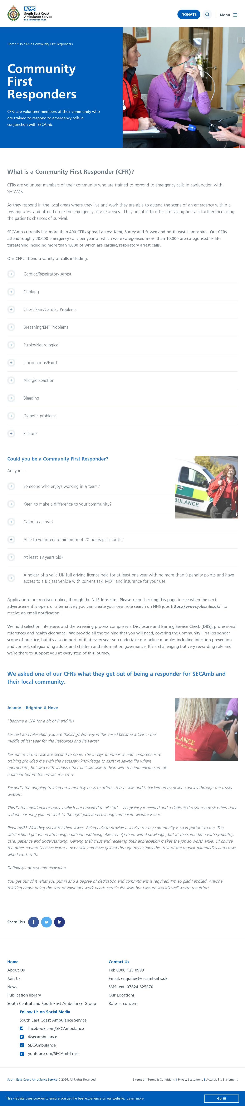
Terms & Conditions (161, 1079)
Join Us (13, 979)
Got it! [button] (221, 1098)
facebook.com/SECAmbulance (56, 1029)
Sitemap (138, 1079)
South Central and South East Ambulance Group (51, 1004)
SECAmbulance (42, 1045)
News (12, 987)
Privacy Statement (190, 1079)
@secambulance (42, 1037)
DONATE (189, 15)
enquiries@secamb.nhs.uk (144, 979)
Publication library (24, 995)
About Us (16, 970)
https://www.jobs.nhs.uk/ (196, 607)
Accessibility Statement (222, 1079)
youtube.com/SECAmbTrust (53, 1054)
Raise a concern (123, 1004)
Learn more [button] (135, 1098)
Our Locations (121, 995)
